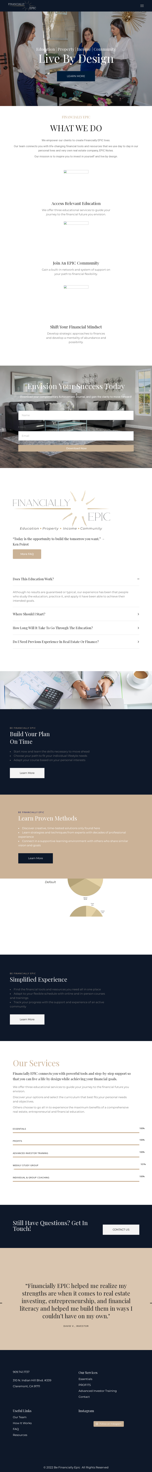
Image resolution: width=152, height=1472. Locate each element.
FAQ (16, 1429)
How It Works (22, 1423)
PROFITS (85, 1385)
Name (22, 406)
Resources (20, 1435)
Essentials (85, 1379)
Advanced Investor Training (98, 1390)
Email (22, 427)
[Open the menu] (142, 6)
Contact (84, 1396)
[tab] (76, 579)
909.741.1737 (21, 1372)
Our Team (20, 1417)
